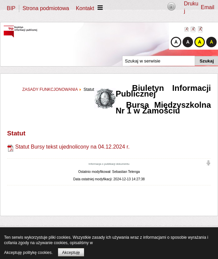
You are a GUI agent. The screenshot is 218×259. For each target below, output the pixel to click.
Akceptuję (71, 252)
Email (207, 7)
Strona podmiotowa (46, 8)
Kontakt (85, 8)
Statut (16, 133)
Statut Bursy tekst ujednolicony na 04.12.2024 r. (68, 147)
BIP (11, 8)
